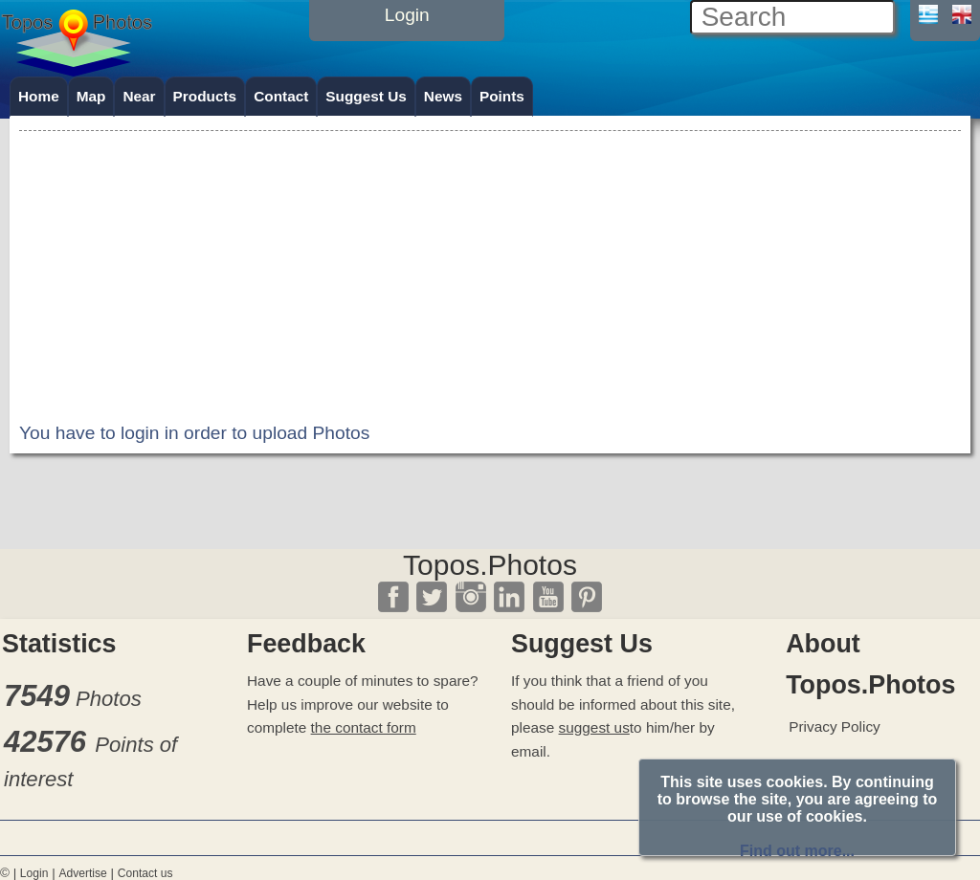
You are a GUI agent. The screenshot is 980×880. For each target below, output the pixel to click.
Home (38, 96)
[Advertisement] (490, 270)
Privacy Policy (834, 726)
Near (138, 96)
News (443, 96)
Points (501, 96)
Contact (281, 96)
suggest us (594, 727)
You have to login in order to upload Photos (194, 433)
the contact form (363, 727)
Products (205, 96)
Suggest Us (366, 96)
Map (91, 96)
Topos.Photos (490, 565)
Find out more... (797, 851)
